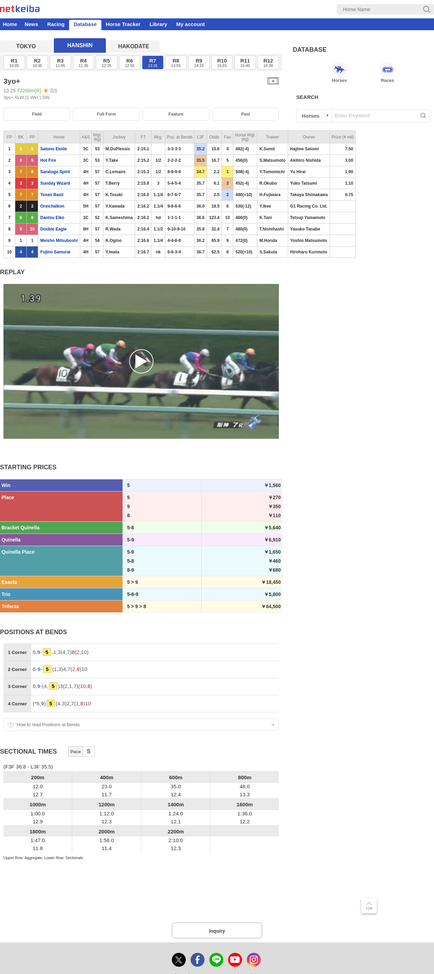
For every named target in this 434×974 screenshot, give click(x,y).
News (31, 24)
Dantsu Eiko (52, 218)
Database (85, 24)
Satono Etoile (53, 149)
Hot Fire (48, 160)
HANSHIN (80, 45)
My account (190, 24)
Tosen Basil (51, 195)
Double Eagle (53, 229)
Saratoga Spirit (55, 172)
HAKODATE (133, 46)
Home (10, 24)
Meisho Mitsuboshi (59, 240)
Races (387, 72)
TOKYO (26, 46)
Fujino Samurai (55, 252)
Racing (56, 24)
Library (158, 24)
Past (245, 114)
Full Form (106, 114)
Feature (176, 114)
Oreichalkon (52, 206)
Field (37, 114)
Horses (340, 72)
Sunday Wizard (55, 183)
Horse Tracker (123, 24)
